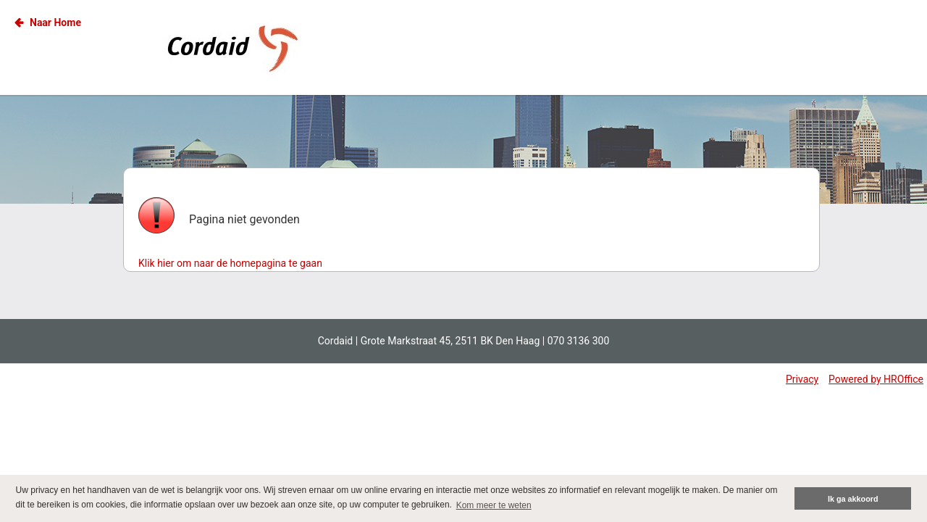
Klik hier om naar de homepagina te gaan (230, 263)
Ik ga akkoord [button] (853, 498)
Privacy (802, 379)
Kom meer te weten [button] (494, 505)
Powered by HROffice (876, 379)
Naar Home (55, 22)
